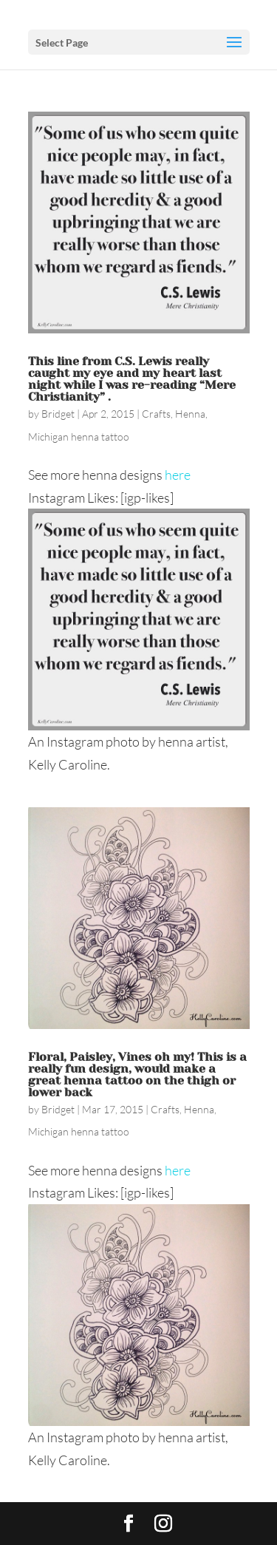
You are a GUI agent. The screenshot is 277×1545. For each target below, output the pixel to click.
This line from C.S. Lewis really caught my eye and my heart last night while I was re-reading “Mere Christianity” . (132, 379)
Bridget (58, 413)
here (178, 474)
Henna (190, 413)
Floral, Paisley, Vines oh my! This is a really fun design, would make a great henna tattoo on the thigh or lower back (137, 1074)
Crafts (156, 413)
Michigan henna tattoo (78, 436)
